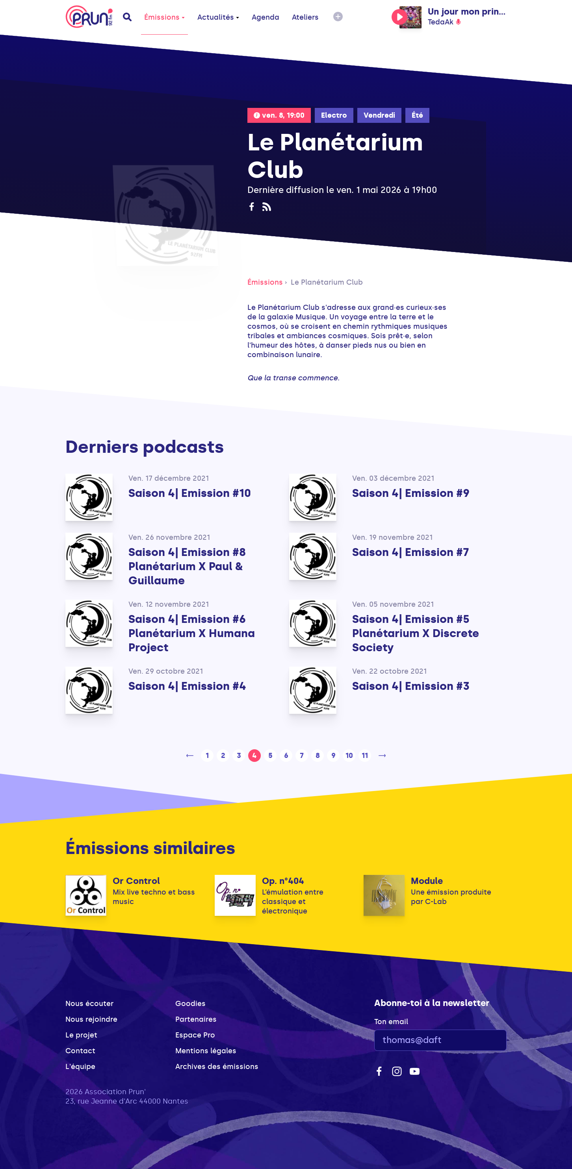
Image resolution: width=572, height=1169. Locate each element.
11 (365, 755)
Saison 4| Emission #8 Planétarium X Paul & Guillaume (187, 566)
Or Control (136, 881)
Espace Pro (195, 1035)
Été (417, 115)
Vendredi (379, 115)
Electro (334, 115)
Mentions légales (205, 1051)
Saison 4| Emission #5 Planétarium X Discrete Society (415, 633)
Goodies (190, 1003)
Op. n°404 (283, 881)
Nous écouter (89, 1003)
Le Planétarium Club (327, 282)
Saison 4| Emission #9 (411, 493)
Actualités (218, 17)
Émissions (164, 17)
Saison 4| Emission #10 (189, 493)
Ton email (391, 1021)
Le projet (81, 1035)
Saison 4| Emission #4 (187, 686)
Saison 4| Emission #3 (411, 686)
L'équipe (80, 1066)
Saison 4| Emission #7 (410, 552)
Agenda (265, 17)
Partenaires (196, 1019)
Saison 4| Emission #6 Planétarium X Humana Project (191, 633)
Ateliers (305, 17)
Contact (80, 1051)
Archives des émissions (216, 1066)
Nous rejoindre (91, 1019)
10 (349, 755)
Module (427, 881)
